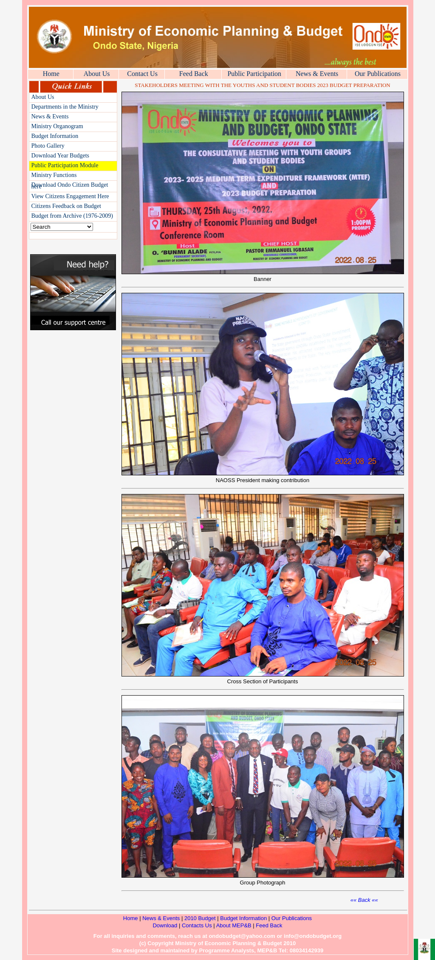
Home (51, 73)
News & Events (317, 73)
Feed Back (193, 73)
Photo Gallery (48, 146)
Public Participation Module (65, 165)
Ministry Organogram (57, 126)
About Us (97, 73)
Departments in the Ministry (65, 107)
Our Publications (378, 73)
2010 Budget (200, 918)
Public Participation (254, 73)
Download (165, 925)
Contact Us (142, 73)
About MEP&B (234, 925)
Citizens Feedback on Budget (66, 206)
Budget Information (55, 136)
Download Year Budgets (60, 155)
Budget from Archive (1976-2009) (72, 216)
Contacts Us (197, 925)
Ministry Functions (54, 175)
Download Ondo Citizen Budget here (69, 186)
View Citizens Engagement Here (70, 196)
